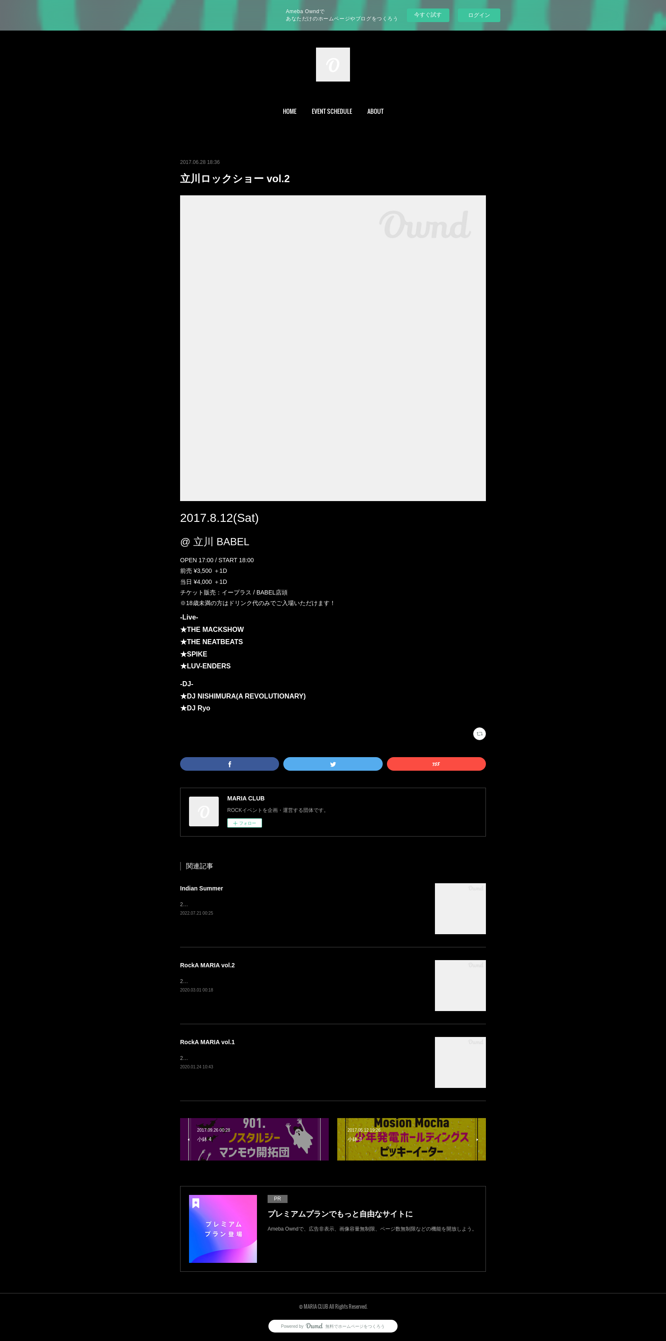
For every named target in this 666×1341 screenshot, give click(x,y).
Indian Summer (201, 888)
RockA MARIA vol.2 (207, 965)
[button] (289, 111)
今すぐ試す (428, 14)
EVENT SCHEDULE (332, 111)
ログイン (479, 15)
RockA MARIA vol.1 (207, 1042)
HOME (289, 111)
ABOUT (375, 111)
